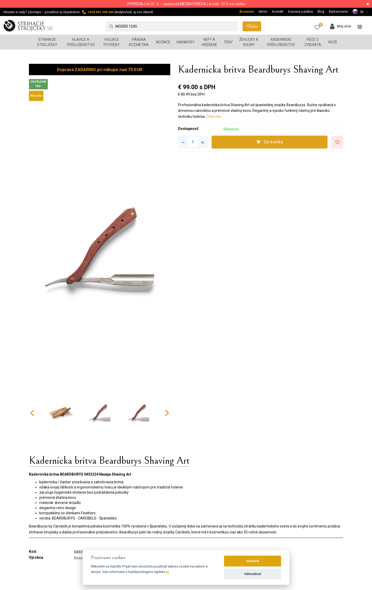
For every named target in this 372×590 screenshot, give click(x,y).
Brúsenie (246, 11)
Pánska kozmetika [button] (139, 42)
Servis (263, 11)
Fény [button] (228, 42)
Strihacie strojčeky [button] (47, 42)
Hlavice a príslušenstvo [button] (81, 42)
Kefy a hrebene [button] (209, 42)
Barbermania (338, 11)
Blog (320, 11)
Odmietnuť (252, 574)
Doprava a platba (300, 11)
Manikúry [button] (186, 42)
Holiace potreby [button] (112, 42)
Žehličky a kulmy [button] (248, 42)
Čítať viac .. (214, 116)
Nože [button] (332, 42)
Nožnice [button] (163, 42)
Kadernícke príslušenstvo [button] (281, 42)
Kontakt (277, 11)
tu (167, 572)
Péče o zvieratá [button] (312, 42)
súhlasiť (252, 561)
